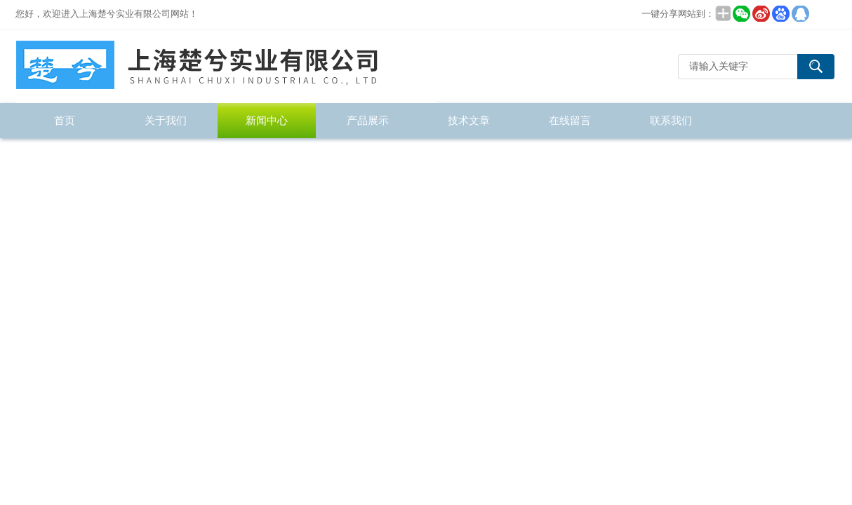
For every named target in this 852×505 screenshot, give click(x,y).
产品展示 (368, 120)
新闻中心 (267, 120)
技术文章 (469, 120)
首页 (64, 120)
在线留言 (570, 120)
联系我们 (671, 120)
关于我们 (166, 120)
